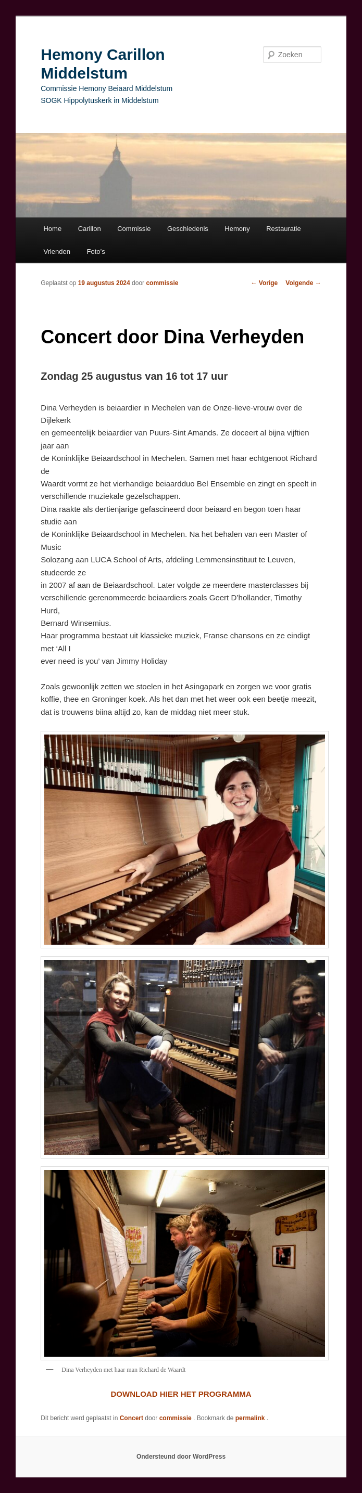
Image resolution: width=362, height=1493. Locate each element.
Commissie (134, 229)
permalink (251, 1418)
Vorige (264, 283)
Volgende (303, 283)
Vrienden (56, 251)
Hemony (236, 229)
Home (52, 229)
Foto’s (96, 251)
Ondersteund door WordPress (181, 1456)
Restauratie (283, 229)
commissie (162, 283)
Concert (131, 1418)
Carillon (89, 229)
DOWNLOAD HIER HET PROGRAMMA (181, 1393)
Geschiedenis (187, 229)
